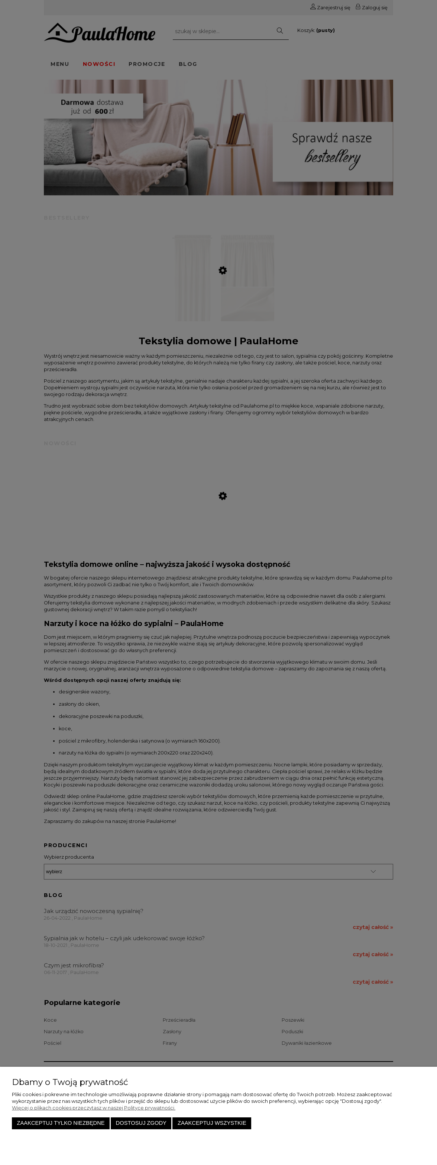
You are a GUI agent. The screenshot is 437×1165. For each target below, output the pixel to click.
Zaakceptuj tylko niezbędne (61, 1123)
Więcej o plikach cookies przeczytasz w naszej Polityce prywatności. (93, 1108)
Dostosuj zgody (141, 1123)
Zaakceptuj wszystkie (212, 1123)
